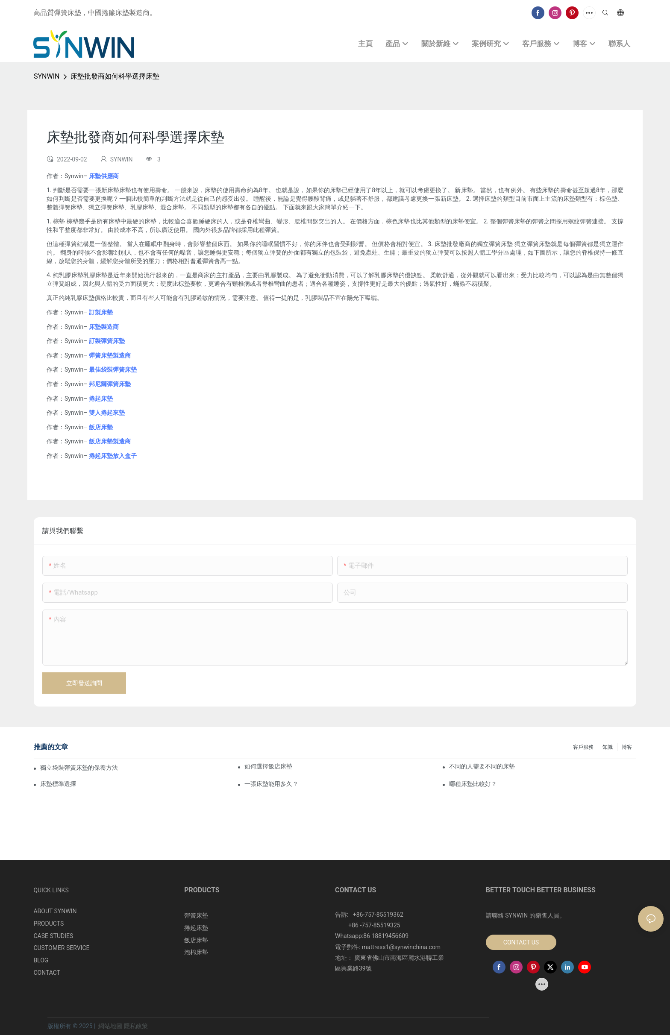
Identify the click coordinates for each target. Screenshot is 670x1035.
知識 (607, 747)
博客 (627, 747)
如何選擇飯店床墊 (268, 766)
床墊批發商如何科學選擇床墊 (115, 76)
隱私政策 (136, 1026)
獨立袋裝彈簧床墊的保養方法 (79, 767)
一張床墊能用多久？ (271, 783)
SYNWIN (46, 76)
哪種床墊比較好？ (473, 783)
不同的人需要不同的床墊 (482, 766)
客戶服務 (583, 747)
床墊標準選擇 (58, 783)
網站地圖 (110, 1026)
